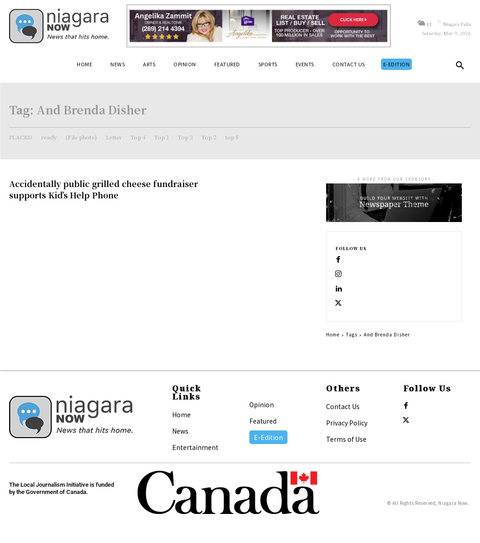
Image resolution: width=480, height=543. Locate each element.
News (180, 430)
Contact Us (343, 406)
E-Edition (268, 437)
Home (333, 334)
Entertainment (195, 447)
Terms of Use (346, 439)
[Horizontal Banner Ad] (258, 25)
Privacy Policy (346, 422)
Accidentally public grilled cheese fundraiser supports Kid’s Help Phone (103, 189)
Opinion (261, 404)
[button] (460, 67)
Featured (263, 420)
